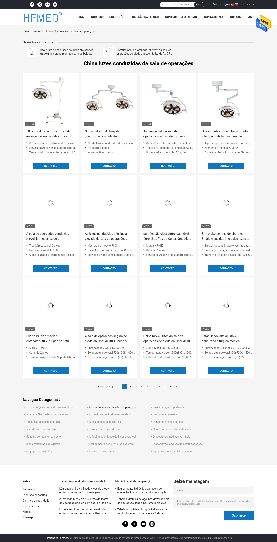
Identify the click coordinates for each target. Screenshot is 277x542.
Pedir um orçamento (223, 4)
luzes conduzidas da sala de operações (112, 407)
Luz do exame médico (166, 414)
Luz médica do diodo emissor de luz (110, 414)
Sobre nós (116, 17)
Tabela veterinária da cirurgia (43, 443)
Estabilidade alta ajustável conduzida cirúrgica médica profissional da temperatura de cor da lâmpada (225, 339)
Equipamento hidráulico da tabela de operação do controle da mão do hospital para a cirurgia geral (142, 491)
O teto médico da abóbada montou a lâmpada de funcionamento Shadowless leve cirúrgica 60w (226, 134)
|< (113, 386)
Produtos (97, 17)
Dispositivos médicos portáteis (171, 436)
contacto (50, 165)
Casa (80, 17)
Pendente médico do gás (168, 421)
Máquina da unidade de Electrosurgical (112, 436)
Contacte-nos (214, 17)
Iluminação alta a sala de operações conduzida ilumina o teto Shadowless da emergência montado (165, 134)
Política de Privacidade (59, 538)
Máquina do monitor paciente (43, 436)
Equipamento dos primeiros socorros (111, 443)
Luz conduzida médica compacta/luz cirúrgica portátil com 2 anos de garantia (47, 339)
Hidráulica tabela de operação (43, 421)
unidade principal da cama (41, 429)
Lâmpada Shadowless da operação (47, 414)
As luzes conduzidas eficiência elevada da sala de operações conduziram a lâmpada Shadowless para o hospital (106, 236)
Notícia (235, 17)
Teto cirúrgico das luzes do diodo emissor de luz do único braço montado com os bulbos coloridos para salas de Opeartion (66, 53)
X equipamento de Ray (39, 451)
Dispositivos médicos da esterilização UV (177, 443)
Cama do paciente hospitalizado (172, 429)
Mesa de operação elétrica (105, 421)
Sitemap (28, 517)
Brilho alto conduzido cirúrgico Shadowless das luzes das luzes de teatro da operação (226, 236)
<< (119, 386)
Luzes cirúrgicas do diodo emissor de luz (50, 407)
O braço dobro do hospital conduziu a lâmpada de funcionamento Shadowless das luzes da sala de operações (107, 134)
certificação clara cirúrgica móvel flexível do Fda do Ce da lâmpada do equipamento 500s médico (166, 236)
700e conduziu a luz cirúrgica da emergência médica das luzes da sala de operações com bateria (48, 134)
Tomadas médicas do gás (104, 429)
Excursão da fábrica (144, 17)
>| (177, 386)
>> (171, 386)
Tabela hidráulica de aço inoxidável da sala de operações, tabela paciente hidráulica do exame (143, 501)
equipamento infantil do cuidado (172, 451)
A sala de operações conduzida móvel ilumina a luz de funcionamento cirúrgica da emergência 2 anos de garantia (47, 236)
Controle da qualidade (181, 17)
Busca (199, 4)
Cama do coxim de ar (102, 451)
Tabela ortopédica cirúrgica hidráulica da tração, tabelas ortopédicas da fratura (142, 511)
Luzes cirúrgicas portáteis (168, 407)
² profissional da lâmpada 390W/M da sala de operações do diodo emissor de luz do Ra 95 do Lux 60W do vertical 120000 (144, 53)
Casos (251, 17)
